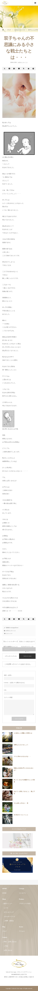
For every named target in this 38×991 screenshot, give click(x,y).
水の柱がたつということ (21, 815)
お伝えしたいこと (23, 62)
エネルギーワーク (9, 916)
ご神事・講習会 (9, 921)
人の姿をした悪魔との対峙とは (23, 733)
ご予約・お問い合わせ (9, 941)
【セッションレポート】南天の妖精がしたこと (10, 642)
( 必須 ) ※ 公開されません (14, 682)
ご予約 (6, 946)
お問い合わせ (8, 950)
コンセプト (22, 893)
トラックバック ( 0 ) (11, 656)
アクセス (22, 931)
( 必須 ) (8, 675)
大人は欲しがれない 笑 (21, 803)
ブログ (4, 931)
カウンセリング (9, 912)
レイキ (6, 908)
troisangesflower (14, 627)
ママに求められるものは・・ (22, 756)
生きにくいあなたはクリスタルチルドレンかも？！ (27, 642)
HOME (4, 893)
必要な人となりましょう (21, 745)
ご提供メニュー (7, 903)
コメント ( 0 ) (27, 656)
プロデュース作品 (24, 903)
